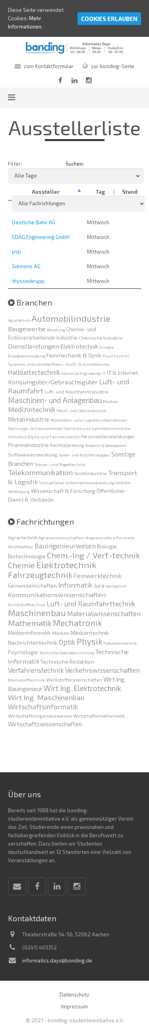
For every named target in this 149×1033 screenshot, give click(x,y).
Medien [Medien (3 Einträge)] (110, 401)
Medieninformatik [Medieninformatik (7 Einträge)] (29, 633)
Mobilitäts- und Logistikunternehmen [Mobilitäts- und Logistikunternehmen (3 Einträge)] (88, 419)
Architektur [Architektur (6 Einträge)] (20, 546)
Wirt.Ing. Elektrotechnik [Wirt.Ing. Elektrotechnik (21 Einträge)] (82, 688)
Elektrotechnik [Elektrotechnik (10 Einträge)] (79, 346)
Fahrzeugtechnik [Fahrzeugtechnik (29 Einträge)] (40, 575)
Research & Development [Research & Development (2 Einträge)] (106, 445)
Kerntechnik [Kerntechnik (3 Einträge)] (116, 586)
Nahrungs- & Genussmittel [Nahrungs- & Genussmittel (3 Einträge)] (35, 428)
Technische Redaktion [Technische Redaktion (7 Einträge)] (67, 662)
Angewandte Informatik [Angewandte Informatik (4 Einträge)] (110, 537)
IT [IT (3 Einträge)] (104, 373)
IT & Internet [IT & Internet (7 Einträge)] (122, 372)
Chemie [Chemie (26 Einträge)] (21, 565)
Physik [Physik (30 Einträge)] (89, 641)
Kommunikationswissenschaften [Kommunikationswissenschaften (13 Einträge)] (57, 594)
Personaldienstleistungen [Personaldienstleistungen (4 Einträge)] (108, 436)
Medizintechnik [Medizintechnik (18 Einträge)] (31, 409)
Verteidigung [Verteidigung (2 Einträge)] (19, 491)
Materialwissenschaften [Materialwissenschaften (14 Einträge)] (104, 613)
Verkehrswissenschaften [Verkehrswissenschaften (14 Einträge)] (102, 670)
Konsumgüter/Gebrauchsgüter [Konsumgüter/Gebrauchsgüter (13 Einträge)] (53, 382)
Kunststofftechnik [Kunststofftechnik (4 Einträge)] (27, 604)
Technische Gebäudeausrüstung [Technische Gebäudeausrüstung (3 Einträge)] (66, 653)
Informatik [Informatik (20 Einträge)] (75, 584)
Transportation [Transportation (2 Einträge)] (51, 483)
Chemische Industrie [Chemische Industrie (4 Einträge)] (100, 337)
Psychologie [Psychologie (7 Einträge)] (23, 652)
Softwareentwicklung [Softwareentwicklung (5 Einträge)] (33, 454)
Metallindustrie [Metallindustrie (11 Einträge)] (28, 419)
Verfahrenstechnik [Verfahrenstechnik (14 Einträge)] (36, 670)
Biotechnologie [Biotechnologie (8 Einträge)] (27, 556)
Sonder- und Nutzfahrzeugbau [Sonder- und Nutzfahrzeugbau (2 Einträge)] (84, 455)
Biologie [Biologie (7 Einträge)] (107, 546)
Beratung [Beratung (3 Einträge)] (56, 329)
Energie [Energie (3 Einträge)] (106, 346)
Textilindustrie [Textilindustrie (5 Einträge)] (90, 473)
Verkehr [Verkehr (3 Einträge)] (123, 482)
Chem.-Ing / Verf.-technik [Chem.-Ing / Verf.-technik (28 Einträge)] (93, 555)
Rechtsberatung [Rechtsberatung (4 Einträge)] (67, 445)
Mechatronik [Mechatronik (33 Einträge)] (77, 623)
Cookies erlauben (109, 18)
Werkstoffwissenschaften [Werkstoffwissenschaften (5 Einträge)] (74, 679)
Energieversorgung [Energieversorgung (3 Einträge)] (26, 355)
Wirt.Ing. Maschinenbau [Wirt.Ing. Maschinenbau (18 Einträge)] (46, 697)
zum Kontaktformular (49, 66)
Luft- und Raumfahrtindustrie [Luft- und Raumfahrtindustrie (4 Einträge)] (76, 391)
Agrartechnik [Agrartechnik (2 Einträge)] (19, 320)
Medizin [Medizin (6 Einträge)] (61, 633)
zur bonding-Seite (112, 66)
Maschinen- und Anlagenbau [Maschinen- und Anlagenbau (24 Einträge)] (55, 400)
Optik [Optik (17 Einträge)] (67, 642)
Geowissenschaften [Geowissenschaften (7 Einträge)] (32, 585)
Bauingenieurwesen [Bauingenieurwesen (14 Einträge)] (65, 546)
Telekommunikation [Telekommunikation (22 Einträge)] (40, 472)
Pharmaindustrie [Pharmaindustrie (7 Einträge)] (28, 444)
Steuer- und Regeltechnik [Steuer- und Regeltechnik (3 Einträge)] (59, 464)
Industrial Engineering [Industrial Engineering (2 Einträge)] (81, 373)
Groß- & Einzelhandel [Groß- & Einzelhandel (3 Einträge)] (87, 364)
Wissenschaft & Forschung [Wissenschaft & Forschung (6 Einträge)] (63, 491)
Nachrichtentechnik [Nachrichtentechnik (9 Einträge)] (33, 642)
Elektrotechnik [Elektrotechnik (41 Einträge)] (66, 564)
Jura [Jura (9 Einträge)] (99, 585)
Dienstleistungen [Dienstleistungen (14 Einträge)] (33, 346)
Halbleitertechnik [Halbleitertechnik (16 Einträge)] (34, 372)
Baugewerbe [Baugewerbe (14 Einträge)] (27, 328)
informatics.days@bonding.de (57, 960)
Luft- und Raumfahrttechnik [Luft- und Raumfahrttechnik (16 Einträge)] (91, 603)
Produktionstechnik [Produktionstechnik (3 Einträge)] (120, 643)
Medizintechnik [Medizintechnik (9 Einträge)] (90, 632)
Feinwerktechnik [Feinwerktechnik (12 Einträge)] (98, 575)
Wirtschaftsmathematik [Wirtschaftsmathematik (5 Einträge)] (99, 715)
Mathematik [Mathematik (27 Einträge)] (30, 623)
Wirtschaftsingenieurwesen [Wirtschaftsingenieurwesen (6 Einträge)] (40, 715)
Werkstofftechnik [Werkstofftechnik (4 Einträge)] (26, 679)
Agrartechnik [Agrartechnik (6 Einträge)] (22, 537)
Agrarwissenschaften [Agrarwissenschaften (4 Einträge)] (61, 537)
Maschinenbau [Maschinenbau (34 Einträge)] (37, 612)
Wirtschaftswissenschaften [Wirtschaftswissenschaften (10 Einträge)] (45, 723)
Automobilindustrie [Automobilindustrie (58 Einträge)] (70, 318)
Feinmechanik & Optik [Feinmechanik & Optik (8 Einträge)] (73, 355)
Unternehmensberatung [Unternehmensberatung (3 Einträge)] (90, 482)
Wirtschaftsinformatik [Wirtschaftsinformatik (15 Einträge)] (43, 706)
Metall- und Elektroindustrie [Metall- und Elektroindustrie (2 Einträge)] (81, 411)
